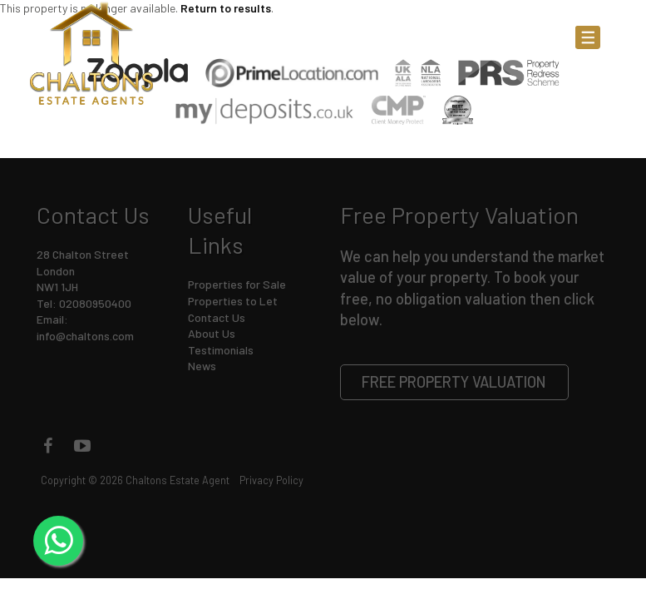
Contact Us (216, 317)
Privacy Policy (271, 480)
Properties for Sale (237, 284)
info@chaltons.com (85, 336)
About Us (211, 333)
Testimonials (221, 350)
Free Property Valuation (454, 382)
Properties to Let (233, 301)
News (202, 366)
